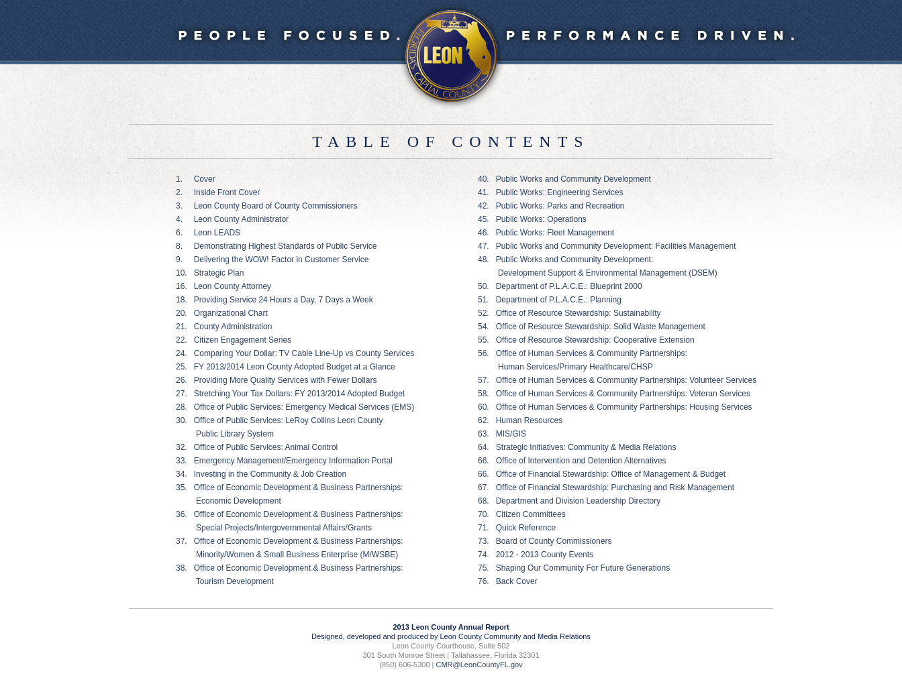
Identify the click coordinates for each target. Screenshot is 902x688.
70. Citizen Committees (522, 514)
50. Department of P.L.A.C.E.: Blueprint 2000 (560, 286)
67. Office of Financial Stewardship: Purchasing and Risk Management (606, 487)
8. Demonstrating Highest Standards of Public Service (276, 246)
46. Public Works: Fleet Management (546, 232)
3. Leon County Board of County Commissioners (267, 206)
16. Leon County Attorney (223, 286)
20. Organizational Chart (222, 313)
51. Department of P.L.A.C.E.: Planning (549, 299)
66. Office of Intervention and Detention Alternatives (572, 460)
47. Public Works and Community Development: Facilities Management (607, 246)
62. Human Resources (520, 420)
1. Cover (195, 179)
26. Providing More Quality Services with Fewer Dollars (276, 380)
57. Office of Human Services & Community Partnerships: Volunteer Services (617, 380)
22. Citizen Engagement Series (233, 340)
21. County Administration (224, 326)
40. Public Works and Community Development (564, 179)
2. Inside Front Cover (218, 192)
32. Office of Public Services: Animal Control (257, 447)
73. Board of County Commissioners (544, 541)
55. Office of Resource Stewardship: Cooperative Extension (586, 340)
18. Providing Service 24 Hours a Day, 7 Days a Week (274, 299)
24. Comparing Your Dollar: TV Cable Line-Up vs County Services (295, 353)
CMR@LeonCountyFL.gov (479, 665)
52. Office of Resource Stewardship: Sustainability (569, 313)
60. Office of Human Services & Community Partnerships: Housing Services (615, 407)
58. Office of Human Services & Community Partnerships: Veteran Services (614, 393)
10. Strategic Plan (210, 273)
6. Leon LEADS (208, 232)
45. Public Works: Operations (532, 219)
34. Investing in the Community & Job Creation (261, 474)
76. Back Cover (508, 581)
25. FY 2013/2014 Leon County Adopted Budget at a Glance (285, 366)
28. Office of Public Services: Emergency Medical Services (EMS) (295, 407)
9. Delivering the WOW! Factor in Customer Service (272, 259)
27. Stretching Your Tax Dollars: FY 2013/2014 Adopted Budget (290, 393)
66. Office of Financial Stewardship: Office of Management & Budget (601, 474)
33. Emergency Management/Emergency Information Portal (284, 460)
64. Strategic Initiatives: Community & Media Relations (577, 447)
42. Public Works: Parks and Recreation (551, 206)
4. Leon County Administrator (232, 219)
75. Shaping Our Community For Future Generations (574, 568)
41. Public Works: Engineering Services (550, 192)
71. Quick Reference (517, 527)
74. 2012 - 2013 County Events (535, 554)
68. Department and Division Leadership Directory (569, 501)
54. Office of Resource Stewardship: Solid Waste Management (591, 326)
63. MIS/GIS (502, 434)
